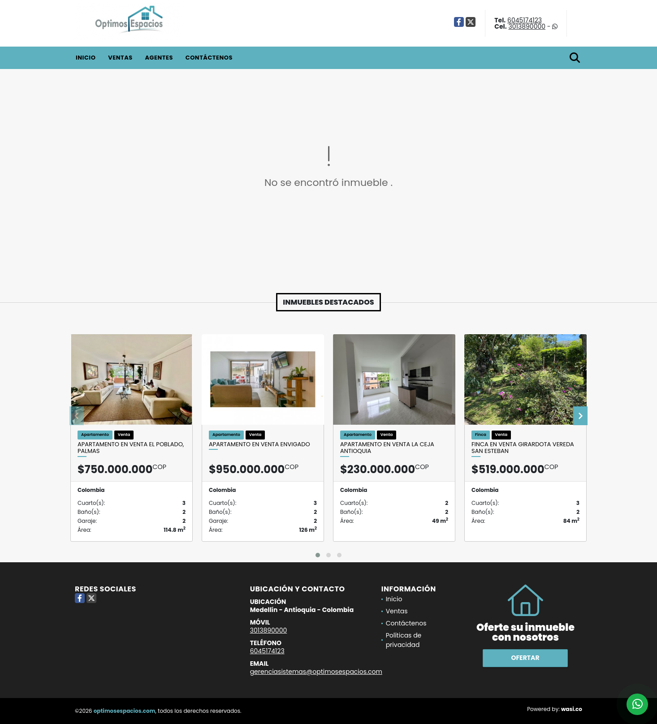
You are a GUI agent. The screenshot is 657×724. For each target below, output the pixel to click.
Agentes (159, 57)
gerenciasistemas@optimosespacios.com (316, 671)
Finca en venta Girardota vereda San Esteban (522, 448)
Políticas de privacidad (404, 640)
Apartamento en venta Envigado (259, 444)
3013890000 (526, 26)
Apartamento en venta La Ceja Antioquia (387, 448)
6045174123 (524, 20)
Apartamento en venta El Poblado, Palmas (131, 448)
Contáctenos (209, 57)
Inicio (85, 57)
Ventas (120, 57)
